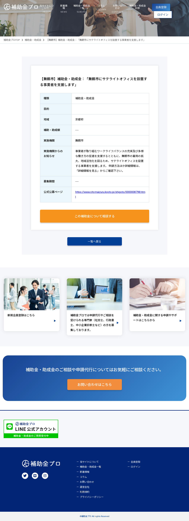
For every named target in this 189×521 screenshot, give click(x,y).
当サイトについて (89, 462)
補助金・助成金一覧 (90, 466)
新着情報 (84, 472)
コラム (83, 477)
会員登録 (161, 7)
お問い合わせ (87, 482)
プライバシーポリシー (92, 497)
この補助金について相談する (95, 216)
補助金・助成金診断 (137, 7)
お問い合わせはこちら (94, 385)
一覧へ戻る (94, 241)
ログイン (162, 14)
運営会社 (84, 487)
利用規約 (84, 492)
